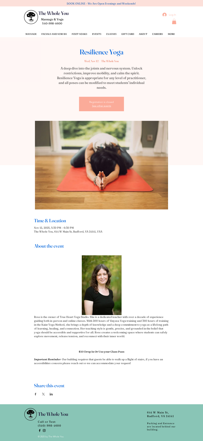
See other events (101, 105)
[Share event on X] (43, 394)
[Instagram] (44, 430)
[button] (174, 21)
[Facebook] (40, 430)
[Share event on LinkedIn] (51, 394)
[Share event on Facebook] (35, 394)
